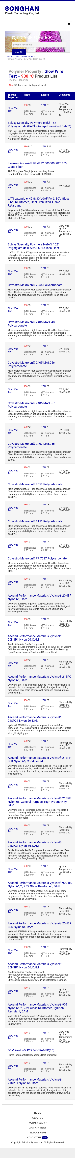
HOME (9, 57)
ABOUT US (37, 1117)
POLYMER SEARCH (24, 57)
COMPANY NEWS (37, 1127)
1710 (44, 105)
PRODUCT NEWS (37, 1132)
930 (26, 105)
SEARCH (19, 52)
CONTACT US (37, 1137)
